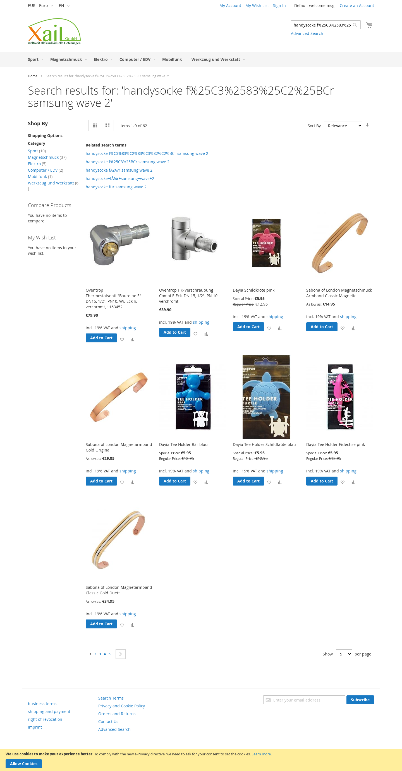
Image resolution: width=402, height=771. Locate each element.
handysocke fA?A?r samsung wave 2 (119, 170)
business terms (42, 703)
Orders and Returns (117, 713)
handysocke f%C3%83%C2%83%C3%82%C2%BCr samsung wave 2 (147, 153)
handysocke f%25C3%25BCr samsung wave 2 (127, 161)
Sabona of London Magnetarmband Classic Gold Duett (119, 590)
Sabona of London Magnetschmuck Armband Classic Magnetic (339, 292)
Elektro (37, 163)
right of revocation (45, 719)
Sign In (279, 5)
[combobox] (326, 24)
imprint (35, 727)
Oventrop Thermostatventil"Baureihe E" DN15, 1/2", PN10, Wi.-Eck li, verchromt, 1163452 (113, 298)
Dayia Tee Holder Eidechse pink (335, 444)
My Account (230, 5)
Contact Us (108, 721)
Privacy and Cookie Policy (121, 705)
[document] (201, 760)
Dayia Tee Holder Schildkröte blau (264, 444)
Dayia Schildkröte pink (253, 290)
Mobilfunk (40, 176)
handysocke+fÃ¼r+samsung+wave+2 (120, 178)
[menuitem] (34, 59)
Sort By (314, 125)
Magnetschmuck (47, 157)
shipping (127, 327)
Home (32, 76)
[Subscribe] (360, 699)
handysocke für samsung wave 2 (116, 186)
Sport (37, 150)
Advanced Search (307, 33)
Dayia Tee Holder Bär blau (183, 444)
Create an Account (357, 5)
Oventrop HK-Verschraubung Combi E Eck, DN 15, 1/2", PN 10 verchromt (188, 295)
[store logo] (54, 31)
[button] (41, 6)
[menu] (201, 59)
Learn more (261, 753)
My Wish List (257, 5)
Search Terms (111, 698)
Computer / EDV (45, 170)
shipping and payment (49, 711)
